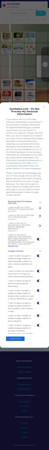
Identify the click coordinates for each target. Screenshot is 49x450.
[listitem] (24, 202)
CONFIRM (15, 339)
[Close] (43, 107)
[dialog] (24, 225)
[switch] (39, 208)
